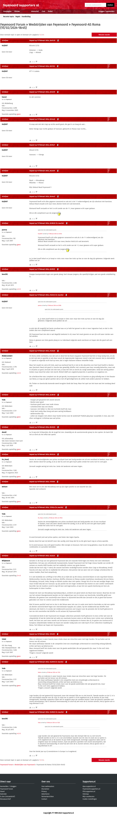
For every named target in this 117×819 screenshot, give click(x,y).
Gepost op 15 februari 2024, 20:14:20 (42, 119)
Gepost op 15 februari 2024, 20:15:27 (42, 145)
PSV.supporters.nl (89, 791)
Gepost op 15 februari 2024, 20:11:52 (42, 66)
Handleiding (26, 17)
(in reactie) (60, 223)
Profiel (50, 11)
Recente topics (8, 17)
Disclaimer (45, 789)
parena (4, 230)
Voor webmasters (47, 786)
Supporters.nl (89, 781)
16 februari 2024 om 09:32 (55, 518)
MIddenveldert (7, 356)
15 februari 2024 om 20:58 (54, 305)
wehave (4, 487)
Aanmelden (4, 786)
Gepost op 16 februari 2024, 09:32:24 (42, 454)
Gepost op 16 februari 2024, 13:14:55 (42, 634)
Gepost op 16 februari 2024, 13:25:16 (42, 662)
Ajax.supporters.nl (89, 786)
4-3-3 (19, 289)
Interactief (35, 11)
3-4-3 (19, 576)
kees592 (5, 274)
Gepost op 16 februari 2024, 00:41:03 (42, 427)
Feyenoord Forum (12, 24)
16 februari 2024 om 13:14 (53, 672)
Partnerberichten (47, 797)
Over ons (45, 781)
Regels (17, 17)
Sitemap (86, 794)
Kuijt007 (5, 46)
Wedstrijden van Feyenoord (48, 24)
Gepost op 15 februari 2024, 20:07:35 (42, 40)
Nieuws (17, 11)
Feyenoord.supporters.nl (91, 789)
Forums (25, 11)
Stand (2, 791)
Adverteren (45, 794)
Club (43, 11)
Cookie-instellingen (90, 799)
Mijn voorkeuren (88, 797)
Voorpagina (7, 11)
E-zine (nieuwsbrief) (7, 797)
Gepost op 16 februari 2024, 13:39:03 (42, 712)
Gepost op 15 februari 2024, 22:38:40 (42, 395)
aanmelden (110, 11)
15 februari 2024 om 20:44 (55, 233)
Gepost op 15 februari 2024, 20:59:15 (42, 269)
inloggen (101, 11)
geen (19, 114)
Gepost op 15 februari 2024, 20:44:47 (42, 196)
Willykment (6, 561)
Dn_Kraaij (5, 459)
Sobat (4, 639)
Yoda (3, 400)
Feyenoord (9, 99)
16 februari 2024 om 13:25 (53, 722)
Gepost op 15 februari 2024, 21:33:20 (42, 351)
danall (4, 432)
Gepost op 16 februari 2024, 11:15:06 (42, 482)
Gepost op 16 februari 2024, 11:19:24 (42, 507)
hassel (4, 97)
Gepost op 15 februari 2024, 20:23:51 (42, 171)
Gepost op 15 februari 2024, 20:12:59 (42, 92)
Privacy (44, 791)
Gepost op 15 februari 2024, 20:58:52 (42, 223)
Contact (44, 799)
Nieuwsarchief (5, 799)
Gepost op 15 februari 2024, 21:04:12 (42, 295)
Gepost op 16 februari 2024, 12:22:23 (42, 556)
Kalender (3, 794)
